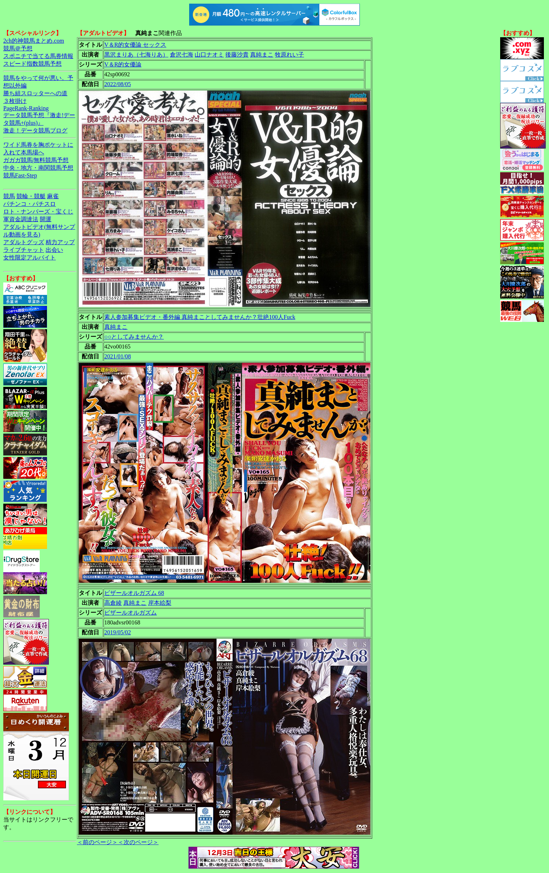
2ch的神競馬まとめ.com (33, 41)
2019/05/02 (117, 632)
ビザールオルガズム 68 (134, 593)
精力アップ (60, 242)
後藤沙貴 (237, 54)
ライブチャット (23, 250)
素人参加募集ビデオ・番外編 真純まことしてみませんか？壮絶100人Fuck (199, 317)
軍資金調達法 (20, 219)
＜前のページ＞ (97, 842)
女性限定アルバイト (29, 257)
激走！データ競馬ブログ (35, 130)
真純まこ (261, 54)
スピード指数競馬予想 (32, 64)
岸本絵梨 (159, 603)
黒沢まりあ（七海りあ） (136, 54)
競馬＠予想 (17, 48)
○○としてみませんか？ (134, 337)
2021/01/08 (117, 356)
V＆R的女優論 (122, 64)
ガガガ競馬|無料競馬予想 (36, 160)
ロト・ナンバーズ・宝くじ (38, 211)
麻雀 (53, 196)
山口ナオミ (209, 54)
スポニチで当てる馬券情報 (38, 56)
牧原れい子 (289, 54)
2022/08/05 (117, 84)
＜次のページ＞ (138, 842)
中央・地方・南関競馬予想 (38, 168)
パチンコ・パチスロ (29, 204)
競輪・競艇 (31, 196)
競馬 (9, 196)
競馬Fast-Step (20, 175)
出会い (54, 250)
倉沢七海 (181, 54)
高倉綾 (113, 603)
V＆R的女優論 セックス (135, 45)
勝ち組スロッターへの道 (35, 93)
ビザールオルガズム (130, 612)
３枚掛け (15, 101)
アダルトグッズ (23, 242)
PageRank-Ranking (25, 108)
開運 (45, 219)
